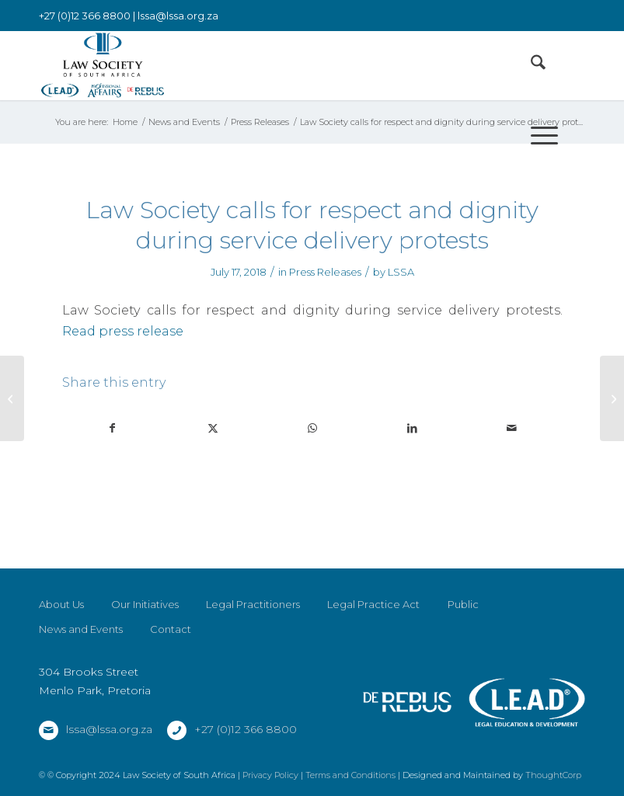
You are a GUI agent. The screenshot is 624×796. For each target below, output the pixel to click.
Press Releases (325, 272)
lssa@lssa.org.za (178, 15)
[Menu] (536, 135)
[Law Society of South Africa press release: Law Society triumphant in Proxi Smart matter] (12, 398)
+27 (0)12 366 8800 (245, 729)
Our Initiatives (145, 604)
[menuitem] (530, 65)
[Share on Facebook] (112, 428)
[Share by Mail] (511, 428)
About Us (61, 604)
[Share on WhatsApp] (312, 428)
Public (463, 604)
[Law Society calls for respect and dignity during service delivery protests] (612, 398)
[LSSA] (102, 65)
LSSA (401, 272)
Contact (170, 629)
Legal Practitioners (253, 604)
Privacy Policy (270, 775)
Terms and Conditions (350, 775)
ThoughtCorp (553, 775)
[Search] (530, 65)
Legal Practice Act (373, 604)
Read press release (122, 331)
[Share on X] (212, 428)
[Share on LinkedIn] (412, 428)
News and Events (81, 629)
